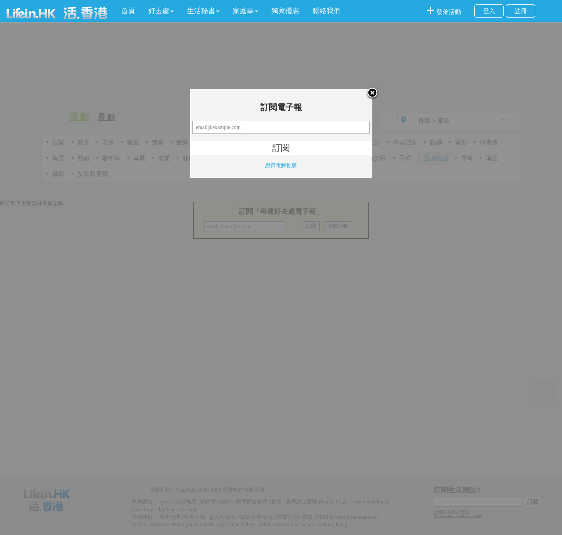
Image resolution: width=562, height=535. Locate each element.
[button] (161, 11)
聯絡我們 (327, 10)
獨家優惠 (285, 10)
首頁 (128, 10)
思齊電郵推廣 (281, 165)
